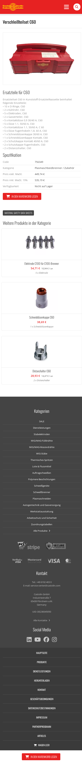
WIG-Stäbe (41, 453)
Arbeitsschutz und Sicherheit (42, 517)
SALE (41, 421)
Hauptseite (41, 653)
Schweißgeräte (41, 485)
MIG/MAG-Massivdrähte (41, 447)
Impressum (41, 717)
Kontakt (42, 690)
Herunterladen (41, 680)
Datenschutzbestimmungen (41, 708)
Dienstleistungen (42, 427)
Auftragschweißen (41, 472)
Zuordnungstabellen (41, 524)
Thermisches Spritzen (42, 460)
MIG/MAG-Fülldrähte (42, 440)
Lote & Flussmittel (41, 466)
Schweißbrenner (41, 492)
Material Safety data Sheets (18, 213)
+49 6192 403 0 (44, 582)
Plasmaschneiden (42, 498)
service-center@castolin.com (45, 585)
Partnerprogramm (41, 726)
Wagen (41, 745)
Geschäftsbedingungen (41, 699)
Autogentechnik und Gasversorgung (41, 505)
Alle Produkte (41, 530)
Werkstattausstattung (41, 511)
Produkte (42, 662)
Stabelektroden (42, 434)
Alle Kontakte (41, 620)
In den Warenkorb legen (22, 196)
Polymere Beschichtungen (41, 479)
